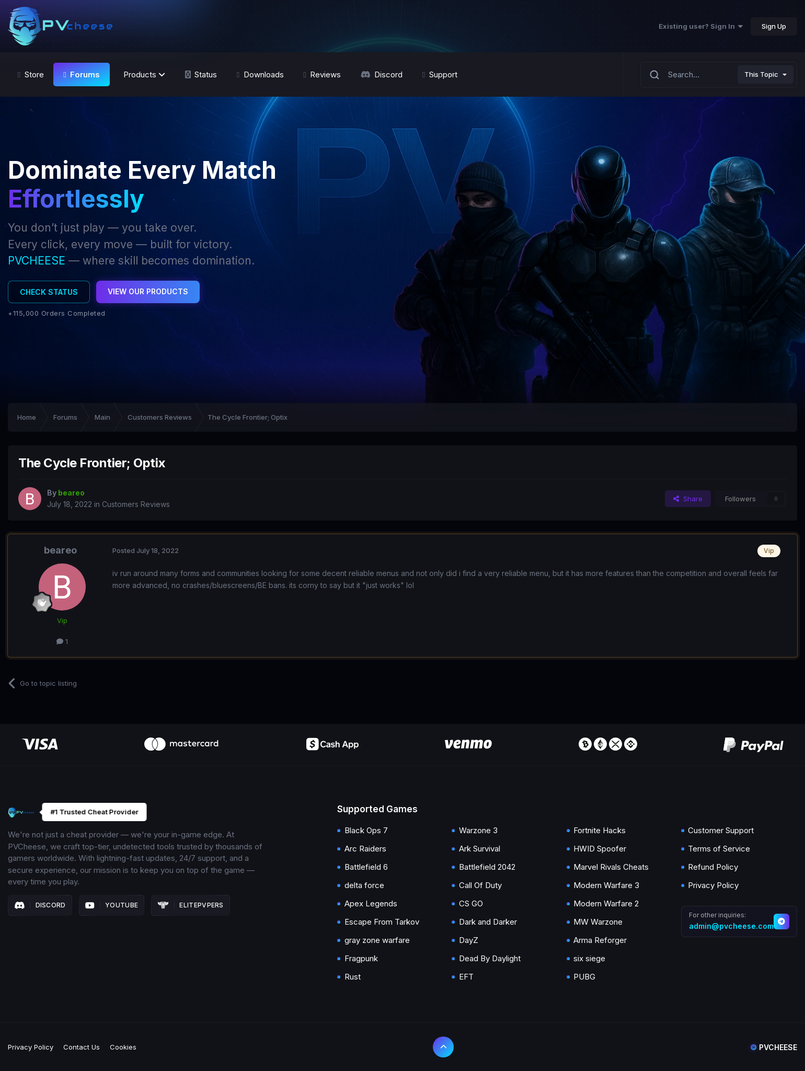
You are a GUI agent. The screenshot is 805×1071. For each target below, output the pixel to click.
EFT (466, 977)
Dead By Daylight (490, 958)
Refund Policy (713, 867)
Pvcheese (773, 1047)
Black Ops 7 (366, 830)
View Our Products (148, 291)
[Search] (654, 74)
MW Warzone (598, 922)
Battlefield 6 (366, 867)
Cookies (123, 1047)
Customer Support (721, 830)
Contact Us (81, 1047)
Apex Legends (370, 903)
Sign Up (774, 26)
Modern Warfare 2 (606, 903)
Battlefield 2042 (487, 867)
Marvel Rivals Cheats (611, 867)
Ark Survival (479, 849)
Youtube (112, 905)
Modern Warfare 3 (606, 885)
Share (688, 498)
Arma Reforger (600, 940)
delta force (364, 885)
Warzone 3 (478, 830)
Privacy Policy (713, 885)
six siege (589, 958)
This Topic (761, 74)
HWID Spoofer (599, 849)
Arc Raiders (365, 849)
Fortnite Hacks (599, 830)
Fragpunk (361, 958)
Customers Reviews (136, 504)
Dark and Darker (488, 922)
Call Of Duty (480, 885)
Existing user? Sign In (701, 26)
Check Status (49, 291)
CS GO (471, 903)
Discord (40, 905)
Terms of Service (719, 849)
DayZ (468, 940)
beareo (60, 550)
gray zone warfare (377, 940)
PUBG (584, 977)
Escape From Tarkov (381, 922)
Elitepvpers (190, 905)
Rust (352, 977)
